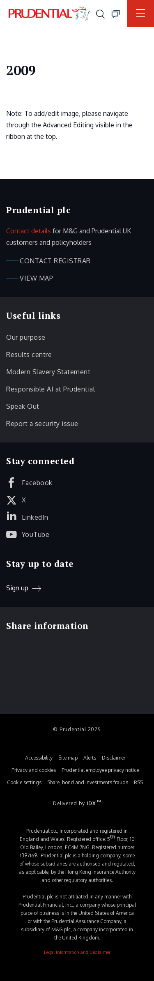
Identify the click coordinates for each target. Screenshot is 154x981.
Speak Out (22, 406)
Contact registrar (55, 261)
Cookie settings (24, 782)
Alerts (89, 758)
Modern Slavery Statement (48, 372)
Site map (68, 758)
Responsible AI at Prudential (50, 389)
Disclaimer (113, 758)
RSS (138, 782)
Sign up (17, 588)
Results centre (29, 354)
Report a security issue (42, 423)
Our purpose (26, 337)
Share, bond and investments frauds (87, 782)
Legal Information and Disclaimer (77, 952)
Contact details (28, 231)
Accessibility (39, 758)
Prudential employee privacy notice (100, 770)
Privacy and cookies (33, 770)
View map (36, 278)
